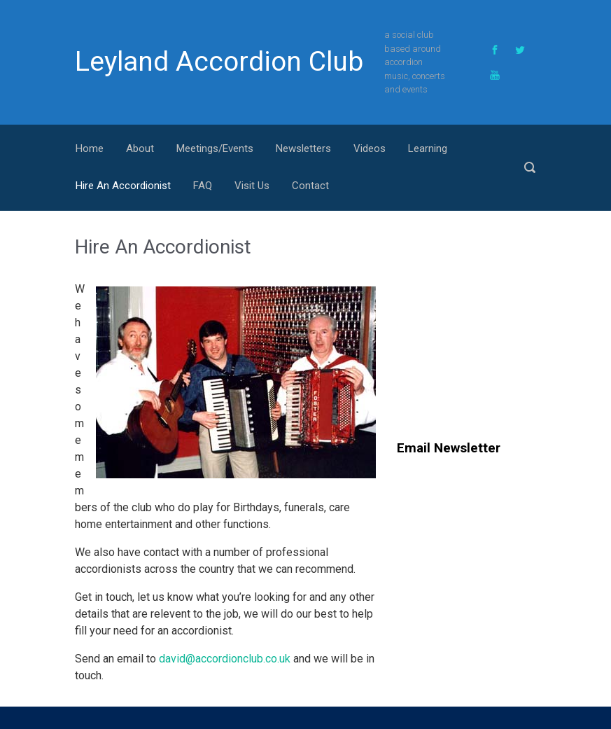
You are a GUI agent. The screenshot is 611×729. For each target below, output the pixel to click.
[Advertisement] (504, 322)
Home (90, 148)
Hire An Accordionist (123, 185)
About (140, 148)
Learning (427, 148)
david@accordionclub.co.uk (224, 658)
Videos (369, 148)
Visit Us (251, 185)
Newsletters (303, 148)
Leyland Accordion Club (219, 62)
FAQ (202, 185)
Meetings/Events (214, 148)
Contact (310, 185)
